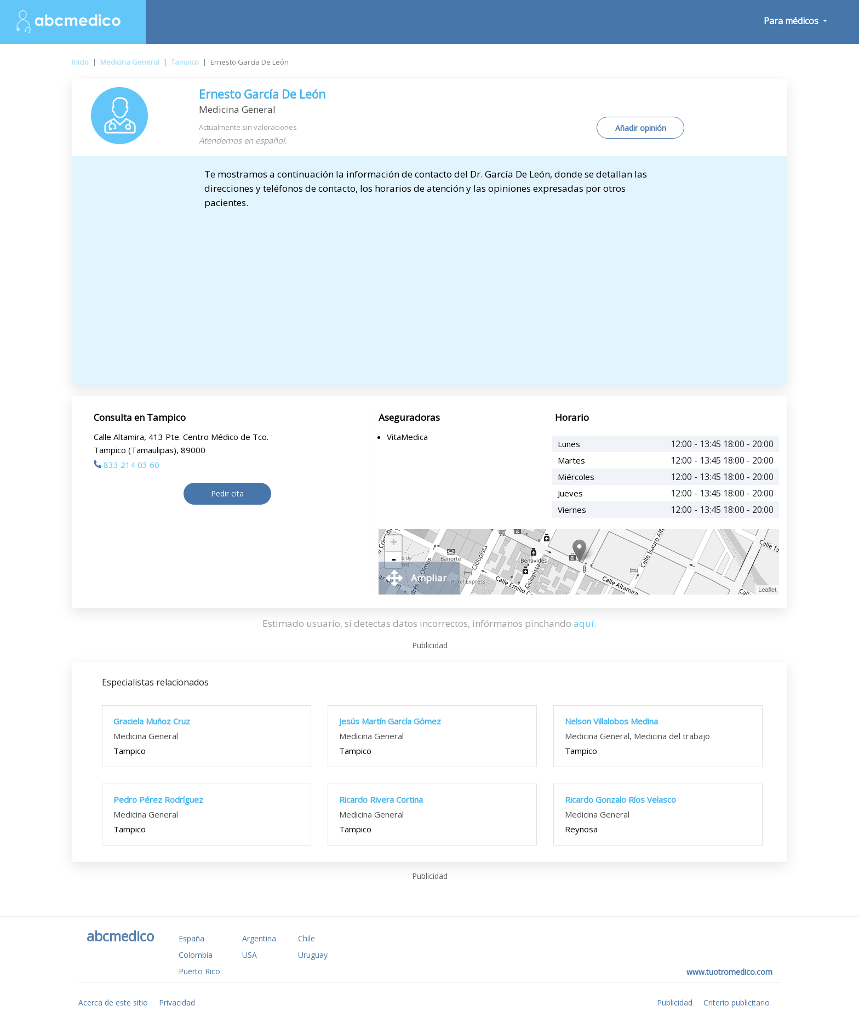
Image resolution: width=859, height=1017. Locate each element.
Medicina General (129, 62)
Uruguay (313, 955)
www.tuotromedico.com (729, 972)
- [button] (393, 560)
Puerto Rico (199, 971)
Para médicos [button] (792, 21)
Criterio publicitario (736, 1002)
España (191, 938)
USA (249, 955)
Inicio (80, 62)
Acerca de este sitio (113, 1002)
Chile (306, 938)
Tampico (185, 62)
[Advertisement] (429, 292)
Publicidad (674, 1002)
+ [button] (393, 543)
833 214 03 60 (126, 464)
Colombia (196, 955)
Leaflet (767, 589)
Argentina (259, 938)
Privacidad (177, 1002)
